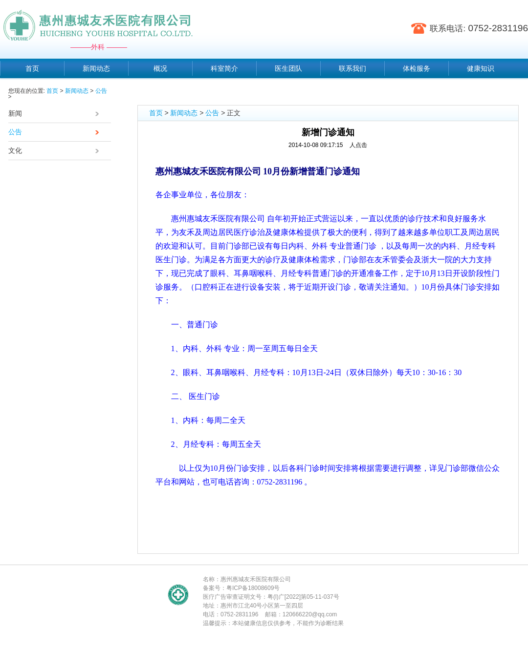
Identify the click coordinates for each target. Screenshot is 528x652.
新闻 (56, 114)
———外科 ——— (98, 47)
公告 (101, 90)
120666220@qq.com (310, 614)
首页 (52, 90)
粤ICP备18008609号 (253, 588)
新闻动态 (76, 90)
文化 (56, 152)
